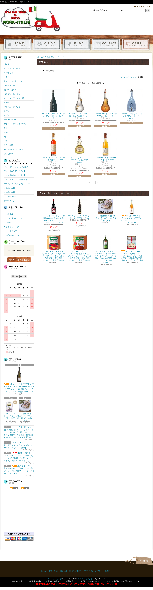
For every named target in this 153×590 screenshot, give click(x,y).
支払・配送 (53, 571)
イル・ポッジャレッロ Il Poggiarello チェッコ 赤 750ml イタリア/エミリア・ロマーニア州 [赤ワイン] (53, 211)
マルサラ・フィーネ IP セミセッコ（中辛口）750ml (79, 209)
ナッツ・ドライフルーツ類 (15, 124)
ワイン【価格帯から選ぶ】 (15, 175)
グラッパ (59, 57)
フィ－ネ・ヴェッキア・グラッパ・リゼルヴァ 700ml (79, 148)
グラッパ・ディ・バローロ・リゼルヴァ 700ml (105, 147)
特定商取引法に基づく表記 (71, 571)
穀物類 (6, 115)
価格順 (133, 77)
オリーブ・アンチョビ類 (14, 98)
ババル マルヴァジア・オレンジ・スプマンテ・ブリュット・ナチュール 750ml (132, 211)
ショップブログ (76, 44)
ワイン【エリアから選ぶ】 (15, 171)
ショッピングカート (135, 44)
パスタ (6, 64)
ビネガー (7, 77)
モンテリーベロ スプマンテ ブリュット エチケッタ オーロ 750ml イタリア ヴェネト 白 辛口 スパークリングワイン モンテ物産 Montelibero (19, 380)
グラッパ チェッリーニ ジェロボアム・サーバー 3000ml (131, 104)
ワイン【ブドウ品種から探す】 (17, 179)
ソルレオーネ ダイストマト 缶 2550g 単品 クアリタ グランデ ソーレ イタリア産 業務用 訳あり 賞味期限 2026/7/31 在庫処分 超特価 (79, 248)
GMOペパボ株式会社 (85, 579)
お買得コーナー (10, 201)
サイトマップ (11, 231)
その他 (6, 132)
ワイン (6, 141)
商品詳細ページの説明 (15, 235)
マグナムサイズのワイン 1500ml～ (18, 184)
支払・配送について (47, 44)
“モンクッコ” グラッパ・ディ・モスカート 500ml (53, 147)
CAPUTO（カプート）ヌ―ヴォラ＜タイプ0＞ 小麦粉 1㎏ (11, 410)
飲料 (5, 128)
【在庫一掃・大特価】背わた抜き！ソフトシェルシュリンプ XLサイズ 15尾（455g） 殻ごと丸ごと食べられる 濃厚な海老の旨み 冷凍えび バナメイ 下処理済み (19, 432)
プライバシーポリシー (93, 571)
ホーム (17, 44)
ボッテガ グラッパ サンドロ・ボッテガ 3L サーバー (79, 103)
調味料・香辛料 (10, 90)
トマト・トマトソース (13, 81)
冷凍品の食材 (9, 188)
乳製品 (6, 102)
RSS (13, 488)
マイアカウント (142, 6)
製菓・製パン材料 (11, 119)
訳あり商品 (8, 154)
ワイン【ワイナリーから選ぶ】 (17, 167)
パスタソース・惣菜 (12, 94)
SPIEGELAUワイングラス (14, 149)
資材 (5, 137)
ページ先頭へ (144, 560)
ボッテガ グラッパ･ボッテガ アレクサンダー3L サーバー (53, 104)
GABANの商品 (10, 196)
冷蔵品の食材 (9, 192)
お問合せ (106, 44)
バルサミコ (8, 73)
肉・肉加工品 (9, 85)
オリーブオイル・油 (12, 68)
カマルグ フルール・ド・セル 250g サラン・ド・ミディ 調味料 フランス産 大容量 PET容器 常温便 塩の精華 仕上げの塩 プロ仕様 (131, 248)
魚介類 (6, 111)
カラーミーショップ (55, 579)
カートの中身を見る (19, 259)
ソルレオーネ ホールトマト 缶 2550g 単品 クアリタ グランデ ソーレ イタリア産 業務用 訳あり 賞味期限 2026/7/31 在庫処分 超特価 (53, 248)
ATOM (24, 488)
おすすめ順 (124, 77)
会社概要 (9, 214)
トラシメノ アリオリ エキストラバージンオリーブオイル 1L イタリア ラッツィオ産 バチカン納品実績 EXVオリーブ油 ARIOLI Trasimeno (105, 249)
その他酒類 (8, 145)
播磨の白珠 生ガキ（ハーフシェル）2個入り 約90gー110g (25, 410)
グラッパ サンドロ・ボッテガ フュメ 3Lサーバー (105, 103)
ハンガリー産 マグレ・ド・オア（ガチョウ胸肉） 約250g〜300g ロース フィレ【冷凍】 (19, 445)
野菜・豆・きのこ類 (12, 107)
